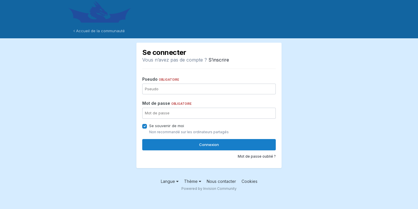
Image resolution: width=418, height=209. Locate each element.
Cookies (249, 181)
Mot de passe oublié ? (257, 156)
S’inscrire (218, 60)
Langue (170, 181)
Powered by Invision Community (209, 188)
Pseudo (160, 79)
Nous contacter (221, 181)
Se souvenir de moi (166, 125)
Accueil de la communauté (99, 30)
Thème (192, 181)
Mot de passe (167, 103)
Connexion (209, 144)
